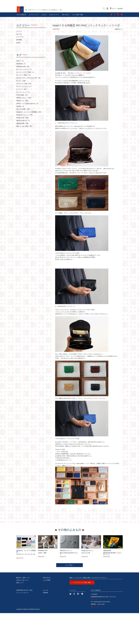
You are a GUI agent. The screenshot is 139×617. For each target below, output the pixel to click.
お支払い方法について (22, 584)
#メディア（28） (21, 93)
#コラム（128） (21, 84)
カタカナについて (54, 18)
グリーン (66, 217)
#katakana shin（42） (23, 70)
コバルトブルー (71, 257)
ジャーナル (19, 41)
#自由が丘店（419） (22, 121)
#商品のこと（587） (22, 104)
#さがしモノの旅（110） (24, 87)
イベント (19, 35)
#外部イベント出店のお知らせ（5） (27, 107)
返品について (20, 586)
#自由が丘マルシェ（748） (25, 119)
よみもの (43, 18)
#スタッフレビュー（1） (24, 90)
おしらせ (19, 38)
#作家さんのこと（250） (24, 101)
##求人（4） (20, 64)
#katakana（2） (21, 67)
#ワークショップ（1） (23, 96)
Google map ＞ (95, 603)
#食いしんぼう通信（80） (24, 130)
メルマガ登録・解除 (77, 18)
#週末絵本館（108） (22, 127)
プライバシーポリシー (22, 596)
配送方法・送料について (23, 581)
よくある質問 (46, 584)
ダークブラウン (74, 217)
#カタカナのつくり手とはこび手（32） (28, 82)
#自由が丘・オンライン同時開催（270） (29, 116)
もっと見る (69, 569)
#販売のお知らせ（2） (23, 124)
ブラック (87, 217)
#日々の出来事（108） (23, 113)
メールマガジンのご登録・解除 (82, 586)
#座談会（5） (20, 110)
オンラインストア (34, 18)
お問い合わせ (65, 18)
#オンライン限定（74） (23, 79)
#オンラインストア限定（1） (25, 76)
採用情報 (19, 43)
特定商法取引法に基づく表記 (24, 594)
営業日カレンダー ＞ (96, 610)
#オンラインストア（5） (24, 73)
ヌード (82, 217)
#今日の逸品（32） (22, 99)
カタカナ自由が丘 (21, 18)
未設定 (18, 46)
